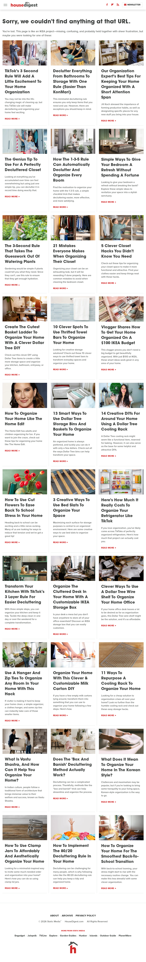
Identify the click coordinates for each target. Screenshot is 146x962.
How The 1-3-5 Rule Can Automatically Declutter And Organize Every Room (71, 170)
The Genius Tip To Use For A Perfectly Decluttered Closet (23, 165)
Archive (67, 915)
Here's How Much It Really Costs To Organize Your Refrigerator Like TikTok (119, 510)
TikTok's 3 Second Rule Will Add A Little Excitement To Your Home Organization (23, 81)
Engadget (20, 935)
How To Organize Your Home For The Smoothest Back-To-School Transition (119, 854)
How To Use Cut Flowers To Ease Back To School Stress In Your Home (24, 508)
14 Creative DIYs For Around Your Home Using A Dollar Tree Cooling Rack (120, 421)
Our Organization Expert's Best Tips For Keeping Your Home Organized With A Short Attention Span (121, 84)
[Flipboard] (112, 5)
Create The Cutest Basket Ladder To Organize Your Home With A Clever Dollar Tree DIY (24, 337)
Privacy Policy (86, 915)
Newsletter (132, 4)
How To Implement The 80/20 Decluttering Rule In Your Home (72, 854)
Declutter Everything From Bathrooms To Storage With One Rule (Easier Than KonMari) (72, 81)
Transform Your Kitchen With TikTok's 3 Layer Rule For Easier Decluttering (24, 594)
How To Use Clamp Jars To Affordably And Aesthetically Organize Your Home (24, 854)
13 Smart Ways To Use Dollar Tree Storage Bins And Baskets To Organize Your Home (72, 424)
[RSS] (118, 5)
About (54, 915)
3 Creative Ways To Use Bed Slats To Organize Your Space (71, 508)
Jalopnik (32, 935)
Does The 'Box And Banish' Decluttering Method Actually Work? (72, 767)
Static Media (53, 921)
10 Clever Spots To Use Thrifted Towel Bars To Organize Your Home (70, 335)
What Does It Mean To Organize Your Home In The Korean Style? (120, 767)
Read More (11, 118)
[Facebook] (107, 5)
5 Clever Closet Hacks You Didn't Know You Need (117, 251)
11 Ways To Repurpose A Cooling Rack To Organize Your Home (121, 681)
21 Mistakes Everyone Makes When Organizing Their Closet (69, 254)
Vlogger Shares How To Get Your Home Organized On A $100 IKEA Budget (120, 335)
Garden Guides (68, 935)
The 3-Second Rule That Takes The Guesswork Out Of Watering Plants (22, 254)
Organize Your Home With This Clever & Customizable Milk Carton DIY (72, 681)
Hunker (83, 935)
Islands (93, 935)
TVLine (43, 935)
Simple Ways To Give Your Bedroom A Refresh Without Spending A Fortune (121, 167)
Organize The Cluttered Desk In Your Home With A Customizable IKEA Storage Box (71, 597)
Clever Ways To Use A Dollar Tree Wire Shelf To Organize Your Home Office (119, 594)
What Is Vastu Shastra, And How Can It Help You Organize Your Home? (22, 770)
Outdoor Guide (108, 935)
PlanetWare (125, 935)
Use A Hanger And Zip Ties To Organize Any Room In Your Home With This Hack (23, 683)
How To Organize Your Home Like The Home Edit (23, 419)
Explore (53, 935)
